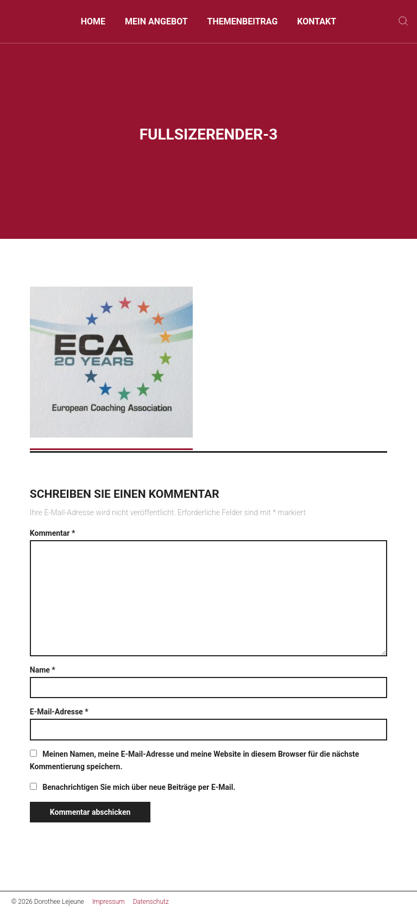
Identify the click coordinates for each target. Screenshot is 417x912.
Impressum (108, 901)
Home (93, 21)
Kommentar (52, 533)
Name (42, 670)
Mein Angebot (156, 21)
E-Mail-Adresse (59, 711)
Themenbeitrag (242, 21)
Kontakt (316, 21)
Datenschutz (151, 901)
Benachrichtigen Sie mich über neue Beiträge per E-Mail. (138, 787)
